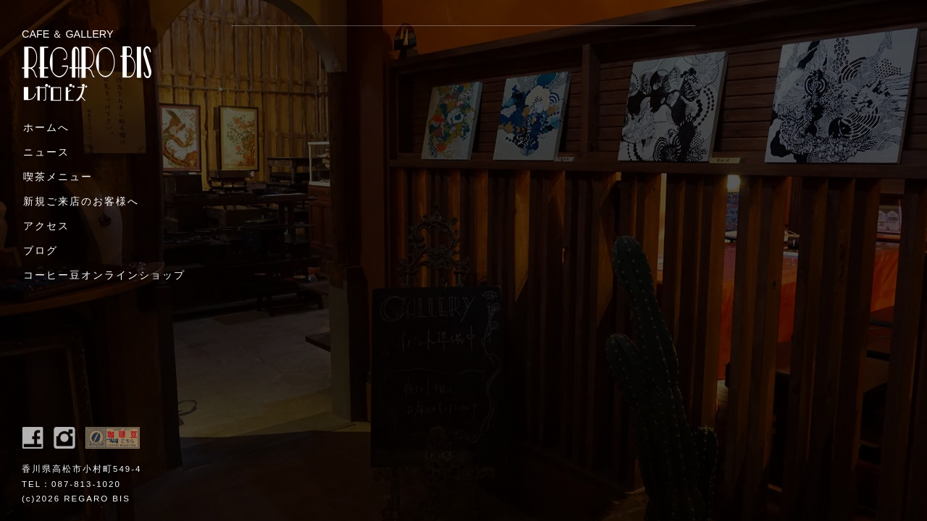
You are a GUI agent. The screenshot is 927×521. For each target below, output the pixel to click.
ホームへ (46, 127)
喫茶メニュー (58, 176)
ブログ (40, 250)
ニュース (46, 152)
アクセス (46, 226)
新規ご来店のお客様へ (81, 201)
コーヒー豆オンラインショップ (104, 275)
